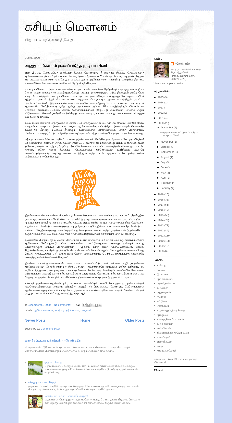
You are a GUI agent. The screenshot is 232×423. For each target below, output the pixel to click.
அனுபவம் (163, 305)
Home (85, 320)
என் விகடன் (164, 341)
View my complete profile (168, 83)
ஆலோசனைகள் (43, 310)
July (163, 162)
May (164, 172)
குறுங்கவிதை (164, 278)
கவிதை (161, 265)
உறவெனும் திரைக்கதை (171, 310)
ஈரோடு (161, 296)
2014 (161, 220)
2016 (161, 209)
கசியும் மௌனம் (71, 27)
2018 (161, 199)
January (166, 188)
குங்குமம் (162, 314)
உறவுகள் (162, 287)
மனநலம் (86, 310)
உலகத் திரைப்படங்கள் (170, 319)
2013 (161, 225)
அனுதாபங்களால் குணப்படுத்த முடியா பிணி (66, 65)
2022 (161, 112)
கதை (160, 346)
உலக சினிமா (165, 323)
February (166, 182)
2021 (161, 117)
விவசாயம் (160, 362)
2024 (161, 102)
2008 (161, 251)
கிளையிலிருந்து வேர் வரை (173, 332)
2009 (161, 245)
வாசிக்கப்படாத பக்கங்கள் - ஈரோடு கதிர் (53, 340)
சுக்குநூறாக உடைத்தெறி (42, 382)
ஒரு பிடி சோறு (53, 362)
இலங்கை (162, 274)
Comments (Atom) (51, 328)
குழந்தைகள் (164, 292)
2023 (161, 107)
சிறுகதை (192, 358)
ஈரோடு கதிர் (182, 63)
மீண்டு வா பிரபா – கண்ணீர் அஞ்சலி (66, 395)
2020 (161, 123)
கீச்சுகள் (161, 269)
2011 (161, 235)
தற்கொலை (72, 310)
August (165, 157)
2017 (161, 204)
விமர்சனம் (180, 358)
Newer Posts (35, 320)
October (166, 146)
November (167, 141)
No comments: (63, 304)
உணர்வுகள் (164, 337)
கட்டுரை (59, 310)
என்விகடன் (164, 328)
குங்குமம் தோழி (166, 350)
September (167, 151)
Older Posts (134, 320)
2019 (161, 194)
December (167, 127)
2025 (161, 97)
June (164, 167)
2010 (161, 240)
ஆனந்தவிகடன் (166, 283)
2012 (161, 230)
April (164, 177)
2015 (161, 215)
